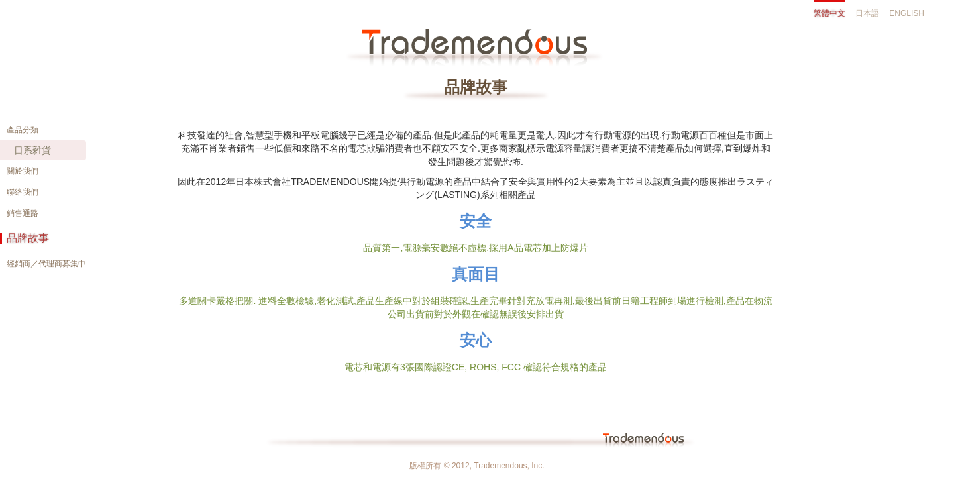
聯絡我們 (22, 192)
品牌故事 (28, 238)
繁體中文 (829, 13)
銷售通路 (22, 213)
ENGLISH (906, 13)
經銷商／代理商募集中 (46, 263)
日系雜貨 (32, 150)
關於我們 (22, 171)
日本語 (867, 13)
